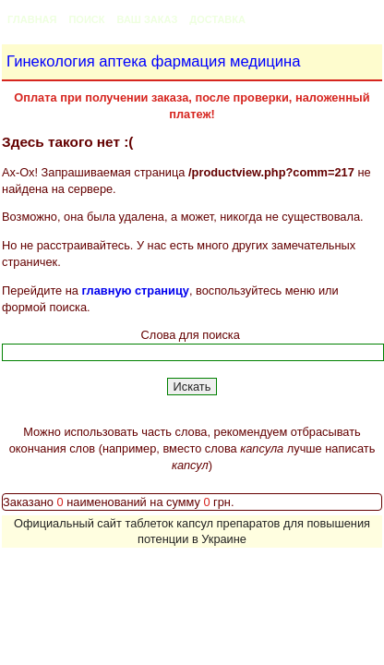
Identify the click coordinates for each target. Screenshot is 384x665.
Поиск (86, 19)
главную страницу (135, 290)
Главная (31, 19)
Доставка (217, 19)
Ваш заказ (146, 19)
